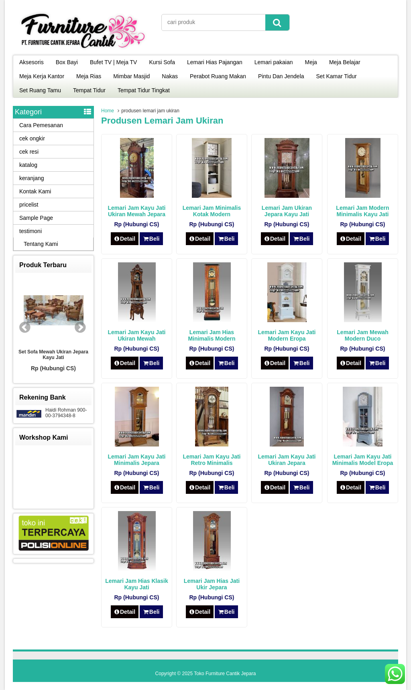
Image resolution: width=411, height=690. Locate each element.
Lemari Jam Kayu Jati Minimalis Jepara (137, 459)
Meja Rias (88, 76)
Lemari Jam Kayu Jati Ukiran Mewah (137, 335)
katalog (28, 165)
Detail (125, 238)
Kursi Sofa (162, 62)
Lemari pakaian (273, 62)
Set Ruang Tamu (40, 90)
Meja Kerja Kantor (41, 76)
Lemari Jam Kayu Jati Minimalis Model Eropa (362, 459)
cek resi (29, 151)
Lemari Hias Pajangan (214, 62)
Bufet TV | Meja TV (113, 62)
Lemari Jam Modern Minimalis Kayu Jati (362, 211)
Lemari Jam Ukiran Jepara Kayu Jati (287, 211)
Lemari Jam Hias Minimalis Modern (211, 335)
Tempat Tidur (89, 90)
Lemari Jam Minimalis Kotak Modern (212, 211)
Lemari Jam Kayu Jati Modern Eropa (287, 335)
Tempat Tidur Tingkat (144, 90)
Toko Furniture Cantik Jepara (225, 673)
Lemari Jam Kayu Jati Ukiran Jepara (287, 459)
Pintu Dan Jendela (281, 76)
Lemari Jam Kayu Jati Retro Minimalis (212, 459)
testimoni (30, 231)
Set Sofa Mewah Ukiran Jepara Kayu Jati (53, 354)
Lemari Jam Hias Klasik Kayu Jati (136, 584)
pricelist (28, 204)
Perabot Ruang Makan (218, 76)
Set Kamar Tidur (336, 76)
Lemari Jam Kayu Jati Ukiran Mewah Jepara (137, 211)
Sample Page (36, 218)
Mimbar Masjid (131, 76)
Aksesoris (31, 62)
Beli (151, 238)
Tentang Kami (41, 244)
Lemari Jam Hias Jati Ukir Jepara (212, 584)
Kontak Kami (35, 191)
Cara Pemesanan (41, 125)
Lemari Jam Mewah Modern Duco (362, 335)
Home (107, 111)
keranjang (31, 178)
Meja (311, 62)
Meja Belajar (344, 62)
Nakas (170, 76)
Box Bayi (67, 62)
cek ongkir (32, 138)
